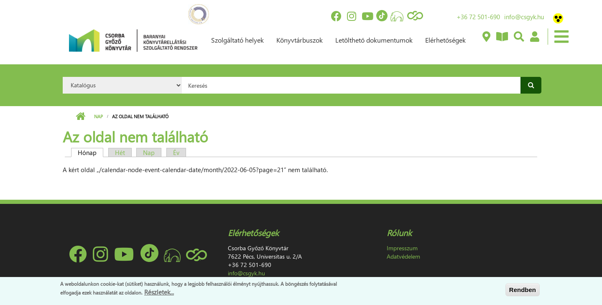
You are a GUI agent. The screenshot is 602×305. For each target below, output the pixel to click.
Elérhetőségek (445, 40)
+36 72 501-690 (478, 17)
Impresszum (402, 248)
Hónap (90, 152)
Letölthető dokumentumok (374, 40)
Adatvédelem (403, 256)
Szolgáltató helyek (237, 40)
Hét (120, 152)
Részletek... (159, 292)
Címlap (80, 116)
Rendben (522, 289)
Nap (98, 116)
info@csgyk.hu (524, 17)
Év (176, 152)
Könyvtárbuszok (299, 40)
